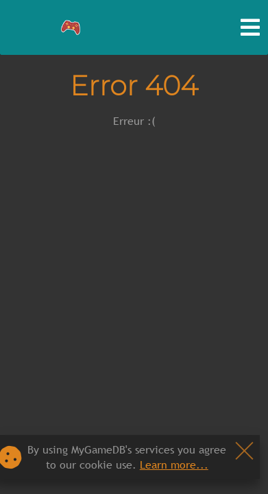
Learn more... (174, 464)
